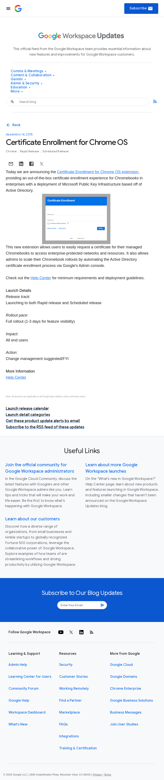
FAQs (63, 724)
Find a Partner (70, 700)
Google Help (19, 700)
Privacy (97, 774)
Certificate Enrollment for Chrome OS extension (97, 172)
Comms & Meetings (28, 71)
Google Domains (123, 677)
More (17, 91)
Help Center (41, 278)
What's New (18, 724)
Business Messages (125, 712)
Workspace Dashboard (27, 712)
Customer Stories (73, 677)
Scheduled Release (55, 151)
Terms (107, 774)
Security (66, 665)
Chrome (12, 151)
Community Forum (23, 688)
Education (20, 87)
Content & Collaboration (32, 75)
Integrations (69, 736)
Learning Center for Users (30, 677)
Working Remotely (74, 688)
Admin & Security (26, 83)
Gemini (18, 79)
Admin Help (18, 665)
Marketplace (69, 712)
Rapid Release (30, 151)
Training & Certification (78, 748)
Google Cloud (121, 665)
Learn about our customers (32, 519)
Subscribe (141, 8)
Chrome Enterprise (125, 688)
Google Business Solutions (131, 700)
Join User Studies (124, 724)
